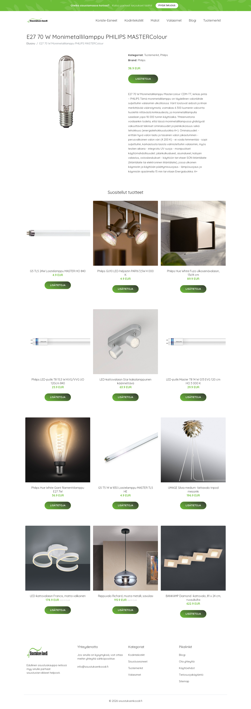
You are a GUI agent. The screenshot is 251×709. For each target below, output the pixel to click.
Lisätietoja (143, 80)
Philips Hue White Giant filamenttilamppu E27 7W (57, 491)
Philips (164, 56)
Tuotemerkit (212, 21)
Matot (155, 21)
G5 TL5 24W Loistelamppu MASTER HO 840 (58, 273)
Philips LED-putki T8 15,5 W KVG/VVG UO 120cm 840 (58, 383)
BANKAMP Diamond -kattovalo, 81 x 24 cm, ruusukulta (193, 599)
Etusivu (31, 45)
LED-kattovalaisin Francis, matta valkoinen (58, 598)
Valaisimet (174, 21)
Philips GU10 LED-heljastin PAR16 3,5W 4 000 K (125, 275)
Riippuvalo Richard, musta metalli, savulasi (125, 598)
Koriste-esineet (106, 21)
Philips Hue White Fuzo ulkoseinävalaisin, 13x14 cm (193, 275)
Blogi (192, 21)
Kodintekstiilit (134, 21)
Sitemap (184, 683)
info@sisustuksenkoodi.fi (92, 668)
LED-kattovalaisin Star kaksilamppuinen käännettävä (125, 383)
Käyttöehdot (187, 670)
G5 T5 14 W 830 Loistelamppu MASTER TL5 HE (125, 491)
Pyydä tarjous (166, 5)
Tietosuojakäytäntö (191, 676)
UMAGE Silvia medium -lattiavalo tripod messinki (193, 491)
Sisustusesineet (137, 663)
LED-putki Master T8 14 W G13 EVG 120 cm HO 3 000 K (193, 383)
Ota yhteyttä (186, 663)
